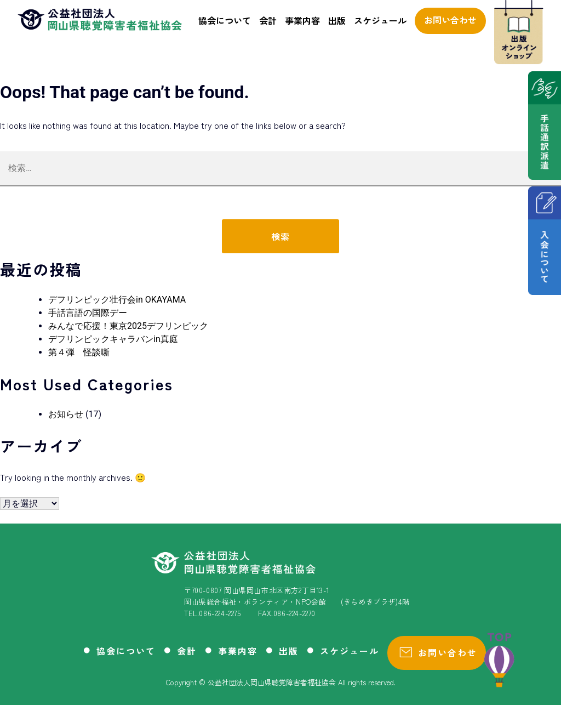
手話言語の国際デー (87, 313)
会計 (268, 20)
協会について (224, 20)
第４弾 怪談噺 (79, 352)
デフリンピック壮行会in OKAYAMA (117, 299)
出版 (337, 20)
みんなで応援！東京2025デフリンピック (128, 326)
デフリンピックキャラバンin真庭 (113, 339)
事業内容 (302, 20)
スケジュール (380, 20)
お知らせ (65, 414)
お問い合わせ (450, 19)
